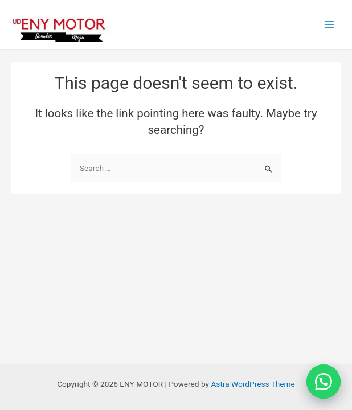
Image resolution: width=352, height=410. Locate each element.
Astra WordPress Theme (252, 383)
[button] (323, 381)
